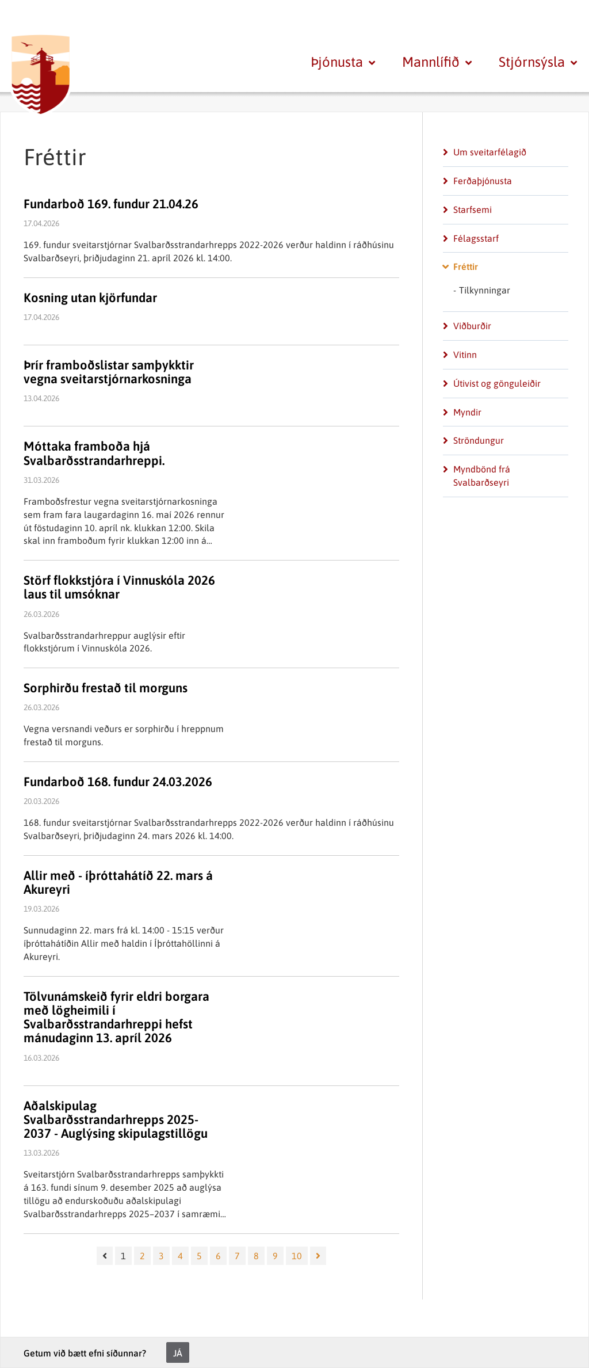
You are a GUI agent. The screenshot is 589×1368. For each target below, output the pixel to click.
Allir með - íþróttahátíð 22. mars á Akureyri (118, 882)
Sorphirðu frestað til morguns (106, 687)
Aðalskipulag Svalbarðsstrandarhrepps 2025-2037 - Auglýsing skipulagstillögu (116, 1119)
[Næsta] (318, 1256)
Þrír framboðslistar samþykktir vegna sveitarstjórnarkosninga (109, 371)
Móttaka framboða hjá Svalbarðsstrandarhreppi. (94, 453)
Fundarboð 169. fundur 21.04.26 (111, 203)
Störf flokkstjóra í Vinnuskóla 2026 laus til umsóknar (119, 587)
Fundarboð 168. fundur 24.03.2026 (118, 781)
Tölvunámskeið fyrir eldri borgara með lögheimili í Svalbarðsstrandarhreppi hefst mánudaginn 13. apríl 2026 (116, 1017)
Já (177, 1353)
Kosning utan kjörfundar (90, 297)
